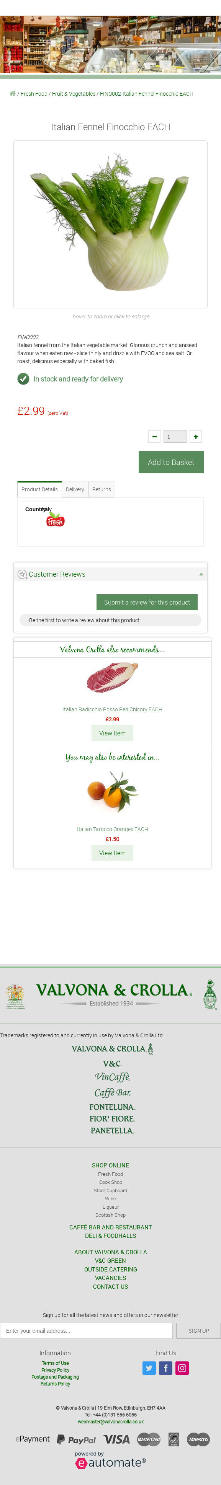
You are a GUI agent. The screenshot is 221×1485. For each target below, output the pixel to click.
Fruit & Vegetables (73, 93)
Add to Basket (171, 462)
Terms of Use (55, 1363)
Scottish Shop (110, 1214)
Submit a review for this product (147, 602)
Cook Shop (110, 1182)
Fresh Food (34, 93)
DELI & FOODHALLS (110, 1235)
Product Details (39, 489)
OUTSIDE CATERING (110, 1269)
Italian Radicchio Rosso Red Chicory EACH (112, 709)
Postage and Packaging (55, 1377)
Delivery (75, 489)
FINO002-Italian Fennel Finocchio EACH (146, 93)
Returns (101, 489)
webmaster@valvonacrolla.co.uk (111, 1421)
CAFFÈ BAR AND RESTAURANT (110, 1227)
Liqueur (111, 1206)
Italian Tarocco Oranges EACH (112, 829)
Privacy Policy (55, 1370)
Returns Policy (55, 1384)
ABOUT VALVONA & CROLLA (110, 1252)
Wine (110, 1198)
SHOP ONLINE (110, 1165)
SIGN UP (198, 1330)
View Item (112, 733)
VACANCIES (110, 1277)
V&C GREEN (110, 1260)
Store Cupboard (110, 1190)
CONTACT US (110, 1286)
